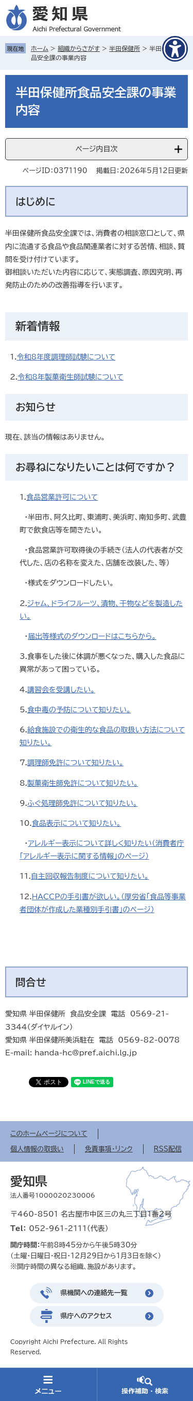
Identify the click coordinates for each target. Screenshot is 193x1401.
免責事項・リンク (109, 1149)
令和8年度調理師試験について (66, 357)
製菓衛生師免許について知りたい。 (82, 783)
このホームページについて (48, 1133)
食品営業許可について (62, 497)
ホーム (39, 48)
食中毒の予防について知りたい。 (79, 709)
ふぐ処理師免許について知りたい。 (82, 803)
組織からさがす (79, 48)
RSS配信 (168, 1149)
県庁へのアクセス (86, 1316)
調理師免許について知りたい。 (75, 762)
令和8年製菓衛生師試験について (70, 377)
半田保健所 (124, 48)
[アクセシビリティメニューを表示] (175, 49)
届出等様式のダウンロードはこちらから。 (92, 636)
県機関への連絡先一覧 (94, 1293)
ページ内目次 (96, 149)
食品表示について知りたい (74, 823)
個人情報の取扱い (37, 1149)
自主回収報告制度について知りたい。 (90, 876)
